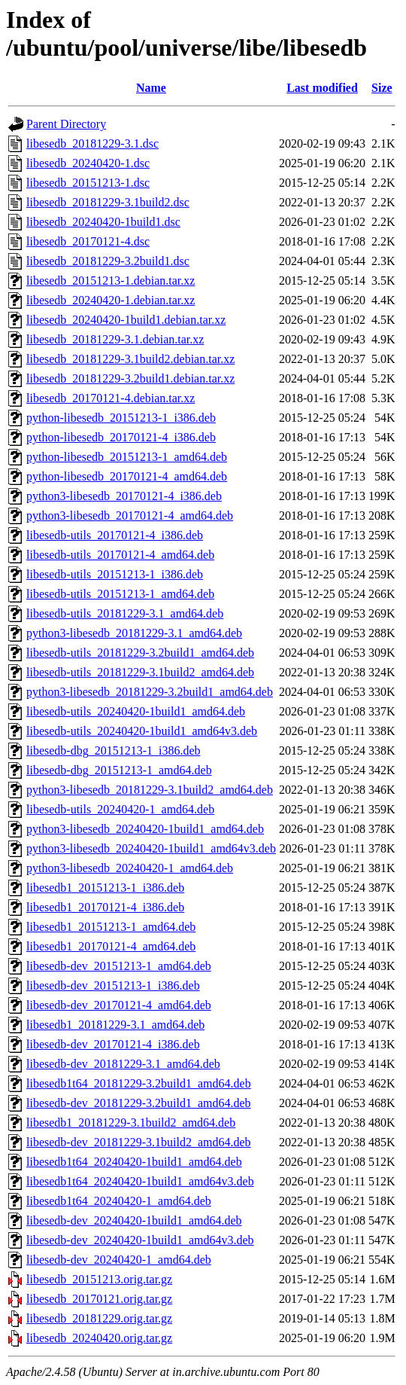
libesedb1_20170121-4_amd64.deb (110, 946)
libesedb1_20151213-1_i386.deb (105, 887)
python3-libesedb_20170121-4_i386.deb (124, 496)
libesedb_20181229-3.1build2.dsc (107, 202)
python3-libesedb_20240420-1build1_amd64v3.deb (151, 848)
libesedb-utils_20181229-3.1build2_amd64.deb (140, 672)
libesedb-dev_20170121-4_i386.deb (113, 1044)
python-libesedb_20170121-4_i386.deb (121, 437)
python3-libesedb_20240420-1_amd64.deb (129, 868)
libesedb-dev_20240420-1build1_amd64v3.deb (140, 1240)
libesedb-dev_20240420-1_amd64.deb (118, 1259)
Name (151, 87)
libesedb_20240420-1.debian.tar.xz (110, 300)
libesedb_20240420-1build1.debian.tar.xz (126, 319)
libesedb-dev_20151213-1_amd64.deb (118, 965)
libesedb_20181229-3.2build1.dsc (107, 261)
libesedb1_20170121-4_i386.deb (105, 907)
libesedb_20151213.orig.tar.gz (99, 1279)
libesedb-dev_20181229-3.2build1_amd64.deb (138, 1103)
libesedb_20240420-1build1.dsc (103, 221)
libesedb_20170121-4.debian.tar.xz (110, 398)
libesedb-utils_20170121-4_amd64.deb (120, 554)
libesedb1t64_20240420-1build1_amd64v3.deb (140, 1181)
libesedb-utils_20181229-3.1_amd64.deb (124, 613)
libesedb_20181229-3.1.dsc (92, 143)
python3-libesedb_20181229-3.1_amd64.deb (134, 633)
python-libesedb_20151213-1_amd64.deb (126, 456)
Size (381, 87)
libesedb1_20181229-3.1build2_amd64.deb (130, 1122)
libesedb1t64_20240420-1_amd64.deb (118, 1200)
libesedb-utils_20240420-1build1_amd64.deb (135, 711)
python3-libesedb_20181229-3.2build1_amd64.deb (149, 691)
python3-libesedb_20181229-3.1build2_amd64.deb (149, 789)
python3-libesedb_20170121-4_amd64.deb (129, 515)
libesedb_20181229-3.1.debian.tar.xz (115, 339)
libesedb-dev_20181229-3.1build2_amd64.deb (138, 1142)
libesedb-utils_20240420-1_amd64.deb (120, 809)
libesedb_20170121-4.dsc (88, 241)
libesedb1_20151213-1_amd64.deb (110, 926)
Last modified (322, 87)
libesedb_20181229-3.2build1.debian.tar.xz (130, 378)
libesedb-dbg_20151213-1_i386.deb (113, 750)
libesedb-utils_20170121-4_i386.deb (114, 535)
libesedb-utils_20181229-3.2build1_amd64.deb (140, 652)
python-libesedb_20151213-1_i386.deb (121, 417)
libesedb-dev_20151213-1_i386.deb (113, 985)
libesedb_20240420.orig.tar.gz (99, 1338)
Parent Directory (66, 123)
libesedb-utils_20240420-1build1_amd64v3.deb (141, 731)
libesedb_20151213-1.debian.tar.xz (110, 280)
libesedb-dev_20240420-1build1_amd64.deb (134, 1220)
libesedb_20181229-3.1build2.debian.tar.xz (130, 358)
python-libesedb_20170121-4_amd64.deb (126, 476)
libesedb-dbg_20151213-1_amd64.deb (119, 770)
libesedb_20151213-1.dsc (88, 182)
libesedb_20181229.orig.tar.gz (99, 1318)
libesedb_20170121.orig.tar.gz (99, 1298)
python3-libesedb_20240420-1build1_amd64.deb (145, 828)
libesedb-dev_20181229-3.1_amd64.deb (123, 1063)
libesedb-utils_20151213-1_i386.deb (114, 574)
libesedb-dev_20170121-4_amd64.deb (118, 1005)
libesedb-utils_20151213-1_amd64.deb (120, 593)
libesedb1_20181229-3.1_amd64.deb (115, 1024)
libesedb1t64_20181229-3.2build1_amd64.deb (138, 1083)
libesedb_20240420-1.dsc (88, 163)
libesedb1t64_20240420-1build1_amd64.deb (134, 1161)
